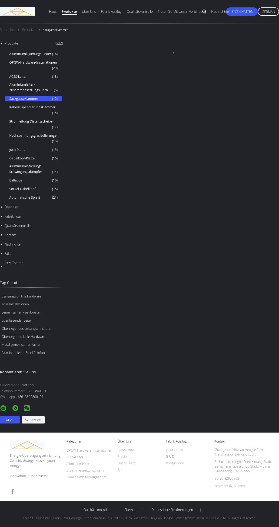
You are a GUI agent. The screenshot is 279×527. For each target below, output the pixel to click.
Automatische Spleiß (33, 197)
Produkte (69, 11)
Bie (120, 469)
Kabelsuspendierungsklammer (33, 110)
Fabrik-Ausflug (111, 11)
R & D (170, 456)
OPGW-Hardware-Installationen (33, 65)
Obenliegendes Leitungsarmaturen (27, 328)
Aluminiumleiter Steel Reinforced (25, 352)
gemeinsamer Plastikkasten (21, 312)
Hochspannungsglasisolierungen (34, 138)
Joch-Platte (33, 149)
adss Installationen (15, 304)
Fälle (8, 253)
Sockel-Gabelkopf (33, 189)
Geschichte (126, 450)
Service (123, 456)
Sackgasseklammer (33, 98)
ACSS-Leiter (33, 76)
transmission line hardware (21, 296)
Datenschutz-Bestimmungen (172, 509)
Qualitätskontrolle (140, 11)
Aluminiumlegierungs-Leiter (33, 54)
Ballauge (33, 180)
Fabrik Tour (13, 216)
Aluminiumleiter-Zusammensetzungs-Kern (33, 87)
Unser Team (126, 463)
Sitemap (130, 509)
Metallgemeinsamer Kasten (21, 344)
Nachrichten (220, 11)
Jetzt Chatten (242, 11)
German (268, 12)
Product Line (175, 463)
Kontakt (10, 235)
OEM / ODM (174, 450)
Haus (52, 11)
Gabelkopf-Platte (33, 158)
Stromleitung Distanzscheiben (33, 124)
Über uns (89, 11)
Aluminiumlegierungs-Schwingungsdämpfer (33, 169)
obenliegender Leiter (17, 320)
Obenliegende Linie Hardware (23, 336)
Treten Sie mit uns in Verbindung (182, 11)
